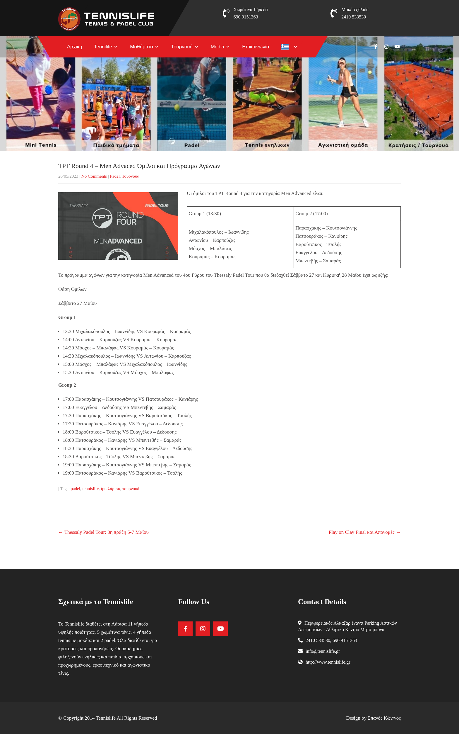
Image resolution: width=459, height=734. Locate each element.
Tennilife (103, 47)
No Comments (94, 176)
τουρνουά (130, 488)
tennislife (91, 488)
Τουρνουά (182, 47)
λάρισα (114, 488)
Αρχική (74, 47)
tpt (103, 488)
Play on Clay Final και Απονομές (365, 532)
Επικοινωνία (255, 47)
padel (75, 488)
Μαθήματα (141, 47)
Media (217, 47)
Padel (114, 176)
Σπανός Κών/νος (384, 718)
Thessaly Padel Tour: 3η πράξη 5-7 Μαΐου (103, 532)
